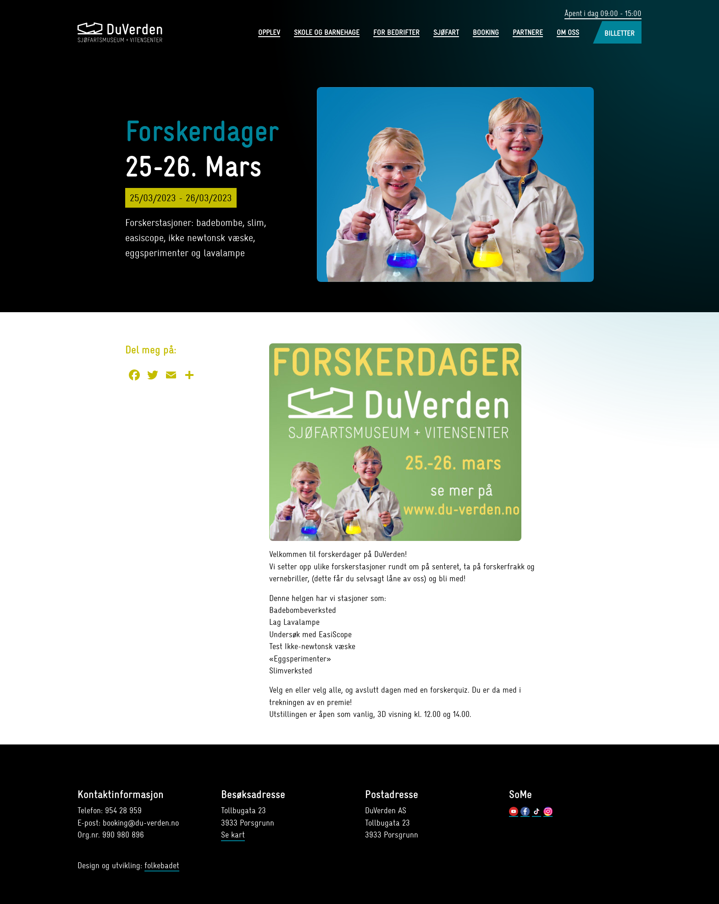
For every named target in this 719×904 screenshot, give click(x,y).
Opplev (269, 33)
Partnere (528, 33)
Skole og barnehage (327, 33)
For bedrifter (396, 33)
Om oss (568, 33)
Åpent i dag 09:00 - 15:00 (600, 13)
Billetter (619, 34)
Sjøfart (446, 33)
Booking (486, 33)
